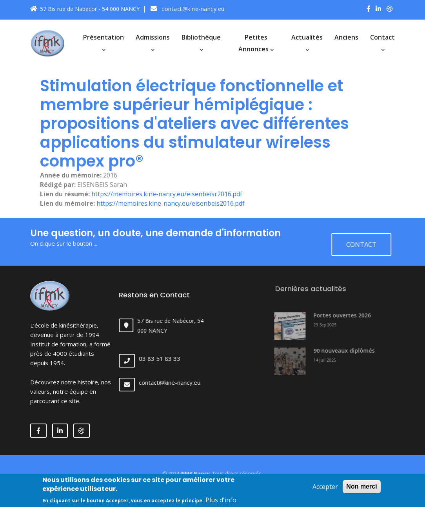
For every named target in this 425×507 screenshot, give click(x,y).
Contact (382, 42)
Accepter (325, 488)
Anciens (346, 37)
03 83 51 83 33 (167, 358)
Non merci (361, 488)
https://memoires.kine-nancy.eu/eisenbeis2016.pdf (170, 203)
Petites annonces (256, 43)
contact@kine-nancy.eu (188, 9)
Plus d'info (220, 501)
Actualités (307, 42)
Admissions (153, 42)
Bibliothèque (201, 42)
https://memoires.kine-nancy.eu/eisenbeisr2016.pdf (166, 194)
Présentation (103, 42)
